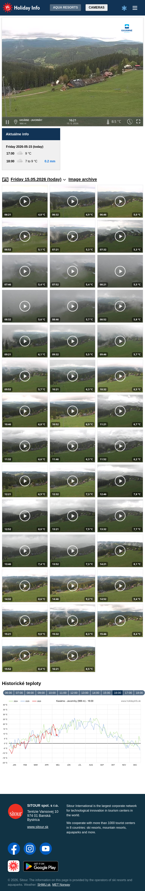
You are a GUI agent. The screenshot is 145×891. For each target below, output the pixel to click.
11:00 (63, 692)
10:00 (52, 692)
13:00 (84, 692)
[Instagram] (30, 849)
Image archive (83, 179)
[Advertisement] (103, 149)
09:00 (41, 692)
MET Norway (61, 884)
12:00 (73, 692)
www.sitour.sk (37, 827)
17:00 (128, 692)
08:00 (30, 692)
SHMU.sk (44, 884)
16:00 (117, 692)
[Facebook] (14, 849)
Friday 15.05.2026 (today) (38, 179)
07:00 (19, 692)
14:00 (95, 692)
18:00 (139, 692)
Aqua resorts (65, 7)
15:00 (106, 692)
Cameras (96, 7)
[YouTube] (46, 849)
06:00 (8, 692)
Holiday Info (17, 5)
